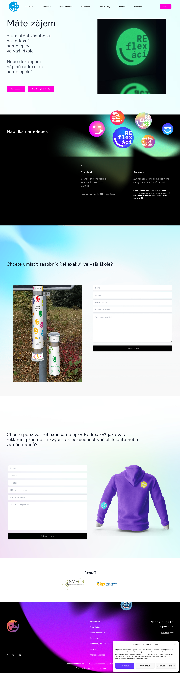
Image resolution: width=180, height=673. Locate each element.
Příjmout (125, 666)
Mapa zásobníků (65, 6)
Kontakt (122, 6)
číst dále (167, 632)
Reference (85, 6)
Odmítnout (145, 666)
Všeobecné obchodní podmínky (101, 663)
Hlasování (138, 6)
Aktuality (29, 6)
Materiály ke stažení (99, 643)
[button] (175, 644)
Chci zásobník (16, 89)
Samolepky (46, 6)
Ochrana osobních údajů (76, 663)
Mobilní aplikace (97, 654)
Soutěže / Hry (104, 6)
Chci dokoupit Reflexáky (41, 89)
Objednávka (165, 6)
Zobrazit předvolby (166, 666)
